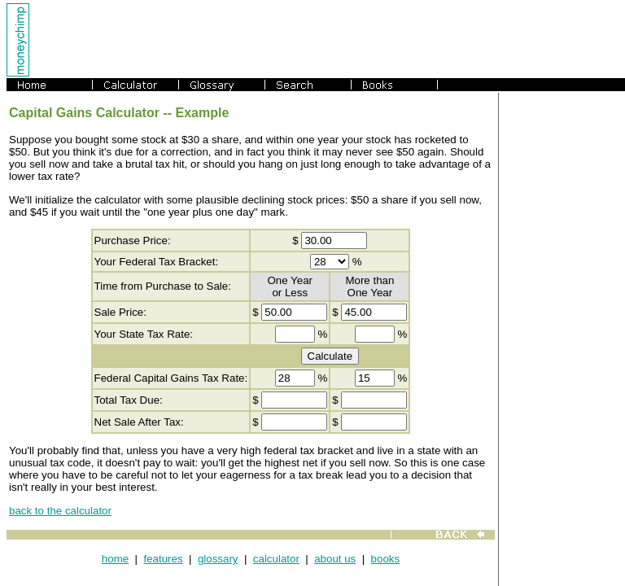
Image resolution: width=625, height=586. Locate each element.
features (162, 559)
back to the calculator (60, 511)
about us (335, 559)
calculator (276, 559)
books (385, 559)
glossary (218, 559)
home (115, 559)
